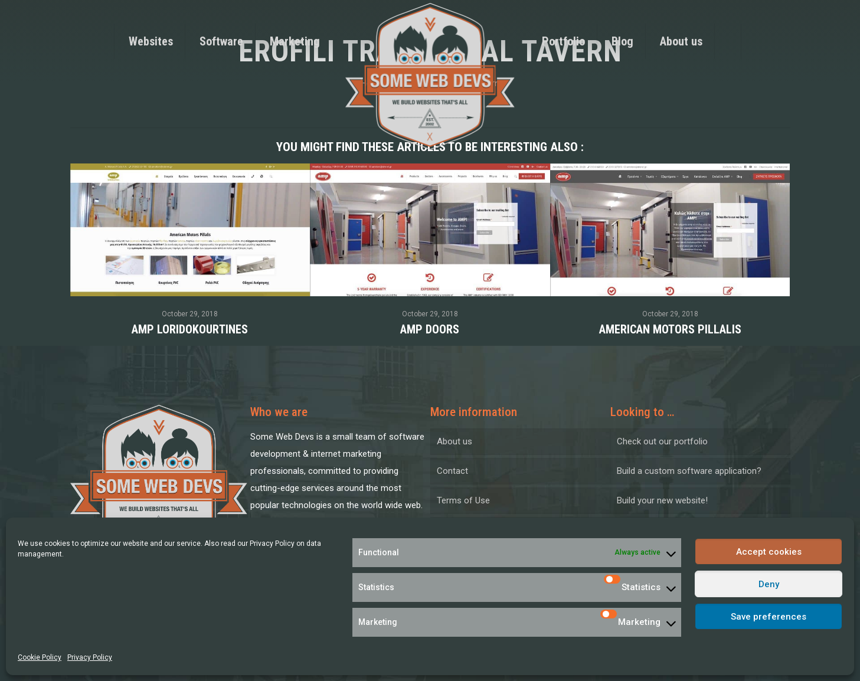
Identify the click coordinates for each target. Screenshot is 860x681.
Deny (768, 584)
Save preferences (768, 616)
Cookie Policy (39, 657)
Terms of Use (463, 500)
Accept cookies (769, 551)
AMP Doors (429, 329)
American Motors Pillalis (670, 329)
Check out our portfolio (662, 441)
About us (454, 441)
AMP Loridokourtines (190, 329)
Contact (452, 471)
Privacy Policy (272, 543)
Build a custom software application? (689, 471)
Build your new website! (662, 500)
